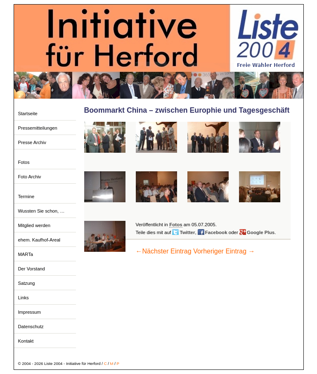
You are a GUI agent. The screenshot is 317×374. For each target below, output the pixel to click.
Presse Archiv (32, 142)
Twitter (187, 232)
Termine (26, 196)
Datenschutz (31, 326)
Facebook (216, 232)
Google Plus (260, 232)
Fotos (24, 162)
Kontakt (26, 340)
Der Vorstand (31, 268)
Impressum (29, 312)
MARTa (25, 254)
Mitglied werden (34, 225)
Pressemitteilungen (37, 127)
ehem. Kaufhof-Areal (39, 239)
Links (23, 297)
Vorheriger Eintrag (224, 251)
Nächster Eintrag (164, 251)
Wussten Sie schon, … (41, 210)
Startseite (28, 113)
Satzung (26, 283)
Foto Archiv (29, 176)
